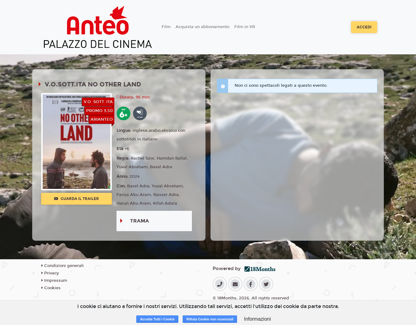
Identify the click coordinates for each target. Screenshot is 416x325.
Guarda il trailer (76, 199)
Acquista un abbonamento (202, 26)
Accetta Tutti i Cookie (157, 319)
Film (166, 26)
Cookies (51, 287)
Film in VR (244, 26)
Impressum (54, 280)
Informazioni (257, 319)
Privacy (50, 273)
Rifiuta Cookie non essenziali (209, 319)
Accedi (364, 27)
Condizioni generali (62, 265)
